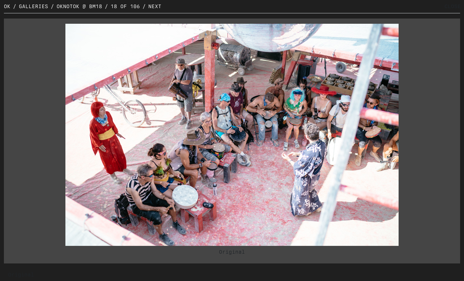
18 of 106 (125, 6)
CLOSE (452, 6)
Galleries (33, 6)
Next (154, 6)
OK (7, 6)
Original (232, 252)
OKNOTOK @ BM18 (79, 6)
